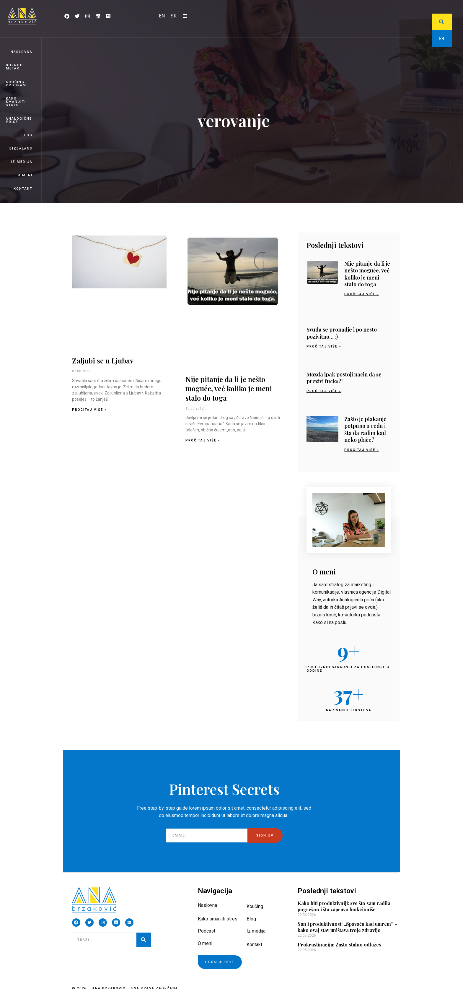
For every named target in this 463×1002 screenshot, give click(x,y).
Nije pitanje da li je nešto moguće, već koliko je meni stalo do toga (228, 388)
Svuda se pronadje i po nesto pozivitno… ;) (342, 333)
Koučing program (16, 83)
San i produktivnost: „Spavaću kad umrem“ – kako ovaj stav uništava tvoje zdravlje (347, 927)
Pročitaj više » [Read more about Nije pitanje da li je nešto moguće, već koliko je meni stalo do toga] (202, 440)
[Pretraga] (143, 940)
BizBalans (20, 148)
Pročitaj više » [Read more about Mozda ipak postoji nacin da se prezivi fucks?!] (324, 391)
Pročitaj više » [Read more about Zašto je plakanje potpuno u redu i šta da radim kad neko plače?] (361, 450)
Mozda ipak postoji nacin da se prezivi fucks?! (344, 378)
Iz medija (21, 162)
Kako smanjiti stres (16, 102)
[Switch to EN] (162, 16)
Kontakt (23, 189)
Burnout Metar (16, 66)
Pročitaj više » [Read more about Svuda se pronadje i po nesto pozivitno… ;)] (324, 346)
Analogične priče (19, 120)
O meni (25, 175)
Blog (27, 135)
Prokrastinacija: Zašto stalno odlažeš (339, 944)
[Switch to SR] (174, 16)
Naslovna (21, 52)
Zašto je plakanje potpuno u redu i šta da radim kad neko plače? (365, 429)
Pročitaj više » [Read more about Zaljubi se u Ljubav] (89, 410)
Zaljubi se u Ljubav (102, 360)
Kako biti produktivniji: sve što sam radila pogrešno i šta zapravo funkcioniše (344, 906)
